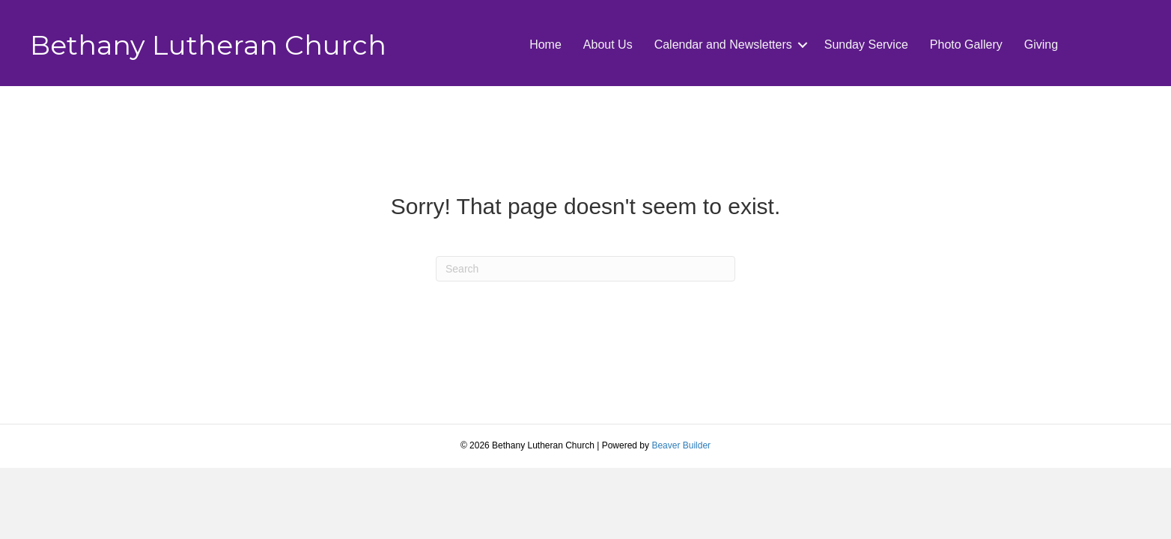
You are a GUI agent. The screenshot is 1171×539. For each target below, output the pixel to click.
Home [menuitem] (545, 44)
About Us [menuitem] (608, 44)
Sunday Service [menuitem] (866, 44)
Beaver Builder (681, 445)
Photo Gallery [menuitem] (966, 44)
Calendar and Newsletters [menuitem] (723, 44)
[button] (802, 44)
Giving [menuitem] (1041, 44)
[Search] (585, 268)
